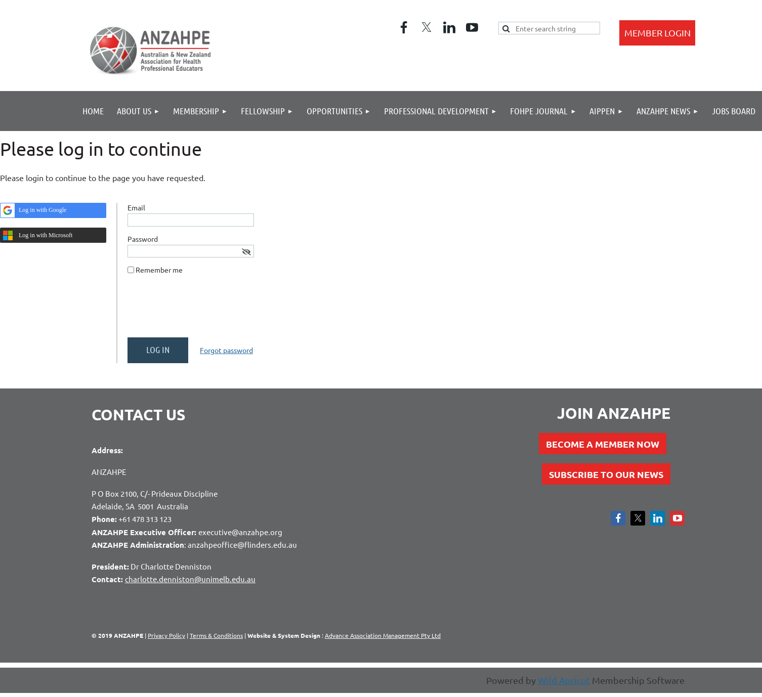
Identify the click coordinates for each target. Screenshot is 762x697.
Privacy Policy (166, 635)
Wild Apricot (564, 680)
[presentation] (204, 310)
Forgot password (226, 350)
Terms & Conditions (216, 635)
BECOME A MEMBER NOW (602, 444)
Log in (657, 33)
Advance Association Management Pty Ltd (383, 635)
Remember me (159, 269)
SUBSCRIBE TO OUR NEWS (606, 474)
